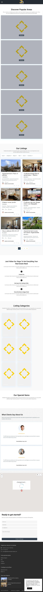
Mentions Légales (15, 590)
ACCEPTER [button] (29, 588)
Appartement (3, 569)
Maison (2, 571)
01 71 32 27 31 (5, 549)
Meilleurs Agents (4, 557)
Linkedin (2, 561)
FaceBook (3, 563)
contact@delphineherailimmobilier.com (9, 551)
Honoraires (24, 590)
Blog (2, 559)
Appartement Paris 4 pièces (13, 578)
